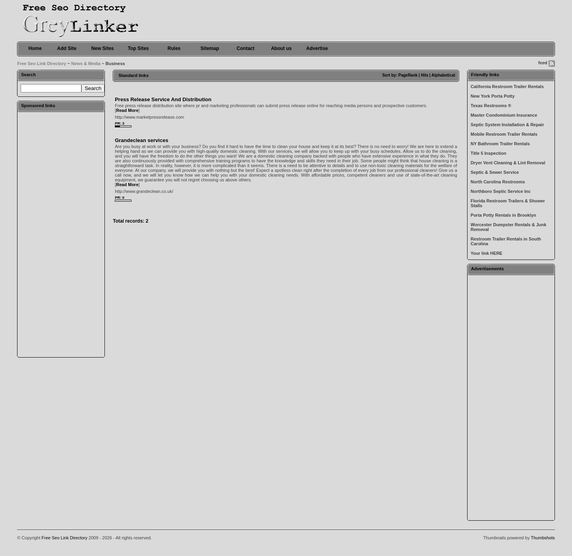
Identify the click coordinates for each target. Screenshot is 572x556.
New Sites (102, 48)
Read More (127, 110)
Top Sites (138, 48)
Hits (424, 75)
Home (35, 48)
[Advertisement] (61, 234)
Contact (246, 48)
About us (281, 48)
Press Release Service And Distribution (163, 99)
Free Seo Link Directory (41, 63)
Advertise (317, 48)
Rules (174, 48)
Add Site (67, 48)
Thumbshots (543, 537)
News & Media (85, 63)
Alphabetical (443, 75)
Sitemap (210, 48)
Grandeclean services (141, 140)
